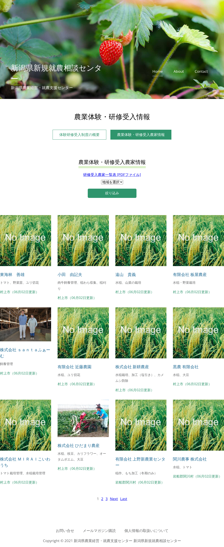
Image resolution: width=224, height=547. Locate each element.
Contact (201, 71)
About (179, 71)
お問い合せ (65, 530)
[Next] (114, 498)
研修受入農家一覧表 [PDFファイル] (112, 174)
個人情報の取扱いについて (146, 530)
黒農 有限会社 (186, 367)
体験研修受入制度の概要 (79, 134)
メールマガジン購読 (99, 530)
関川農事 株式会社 (190, 459)
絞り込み (112, 193)
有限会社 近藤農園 (74, 367)
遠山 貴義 (125, 274)
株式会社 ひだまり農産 (79, 445)
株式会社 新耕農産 (132, 367)
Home (157, 71)
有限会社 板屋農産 (190, 274)
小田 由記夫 (70, 274)
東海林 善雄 (12, 274)
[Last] (123, 498)
